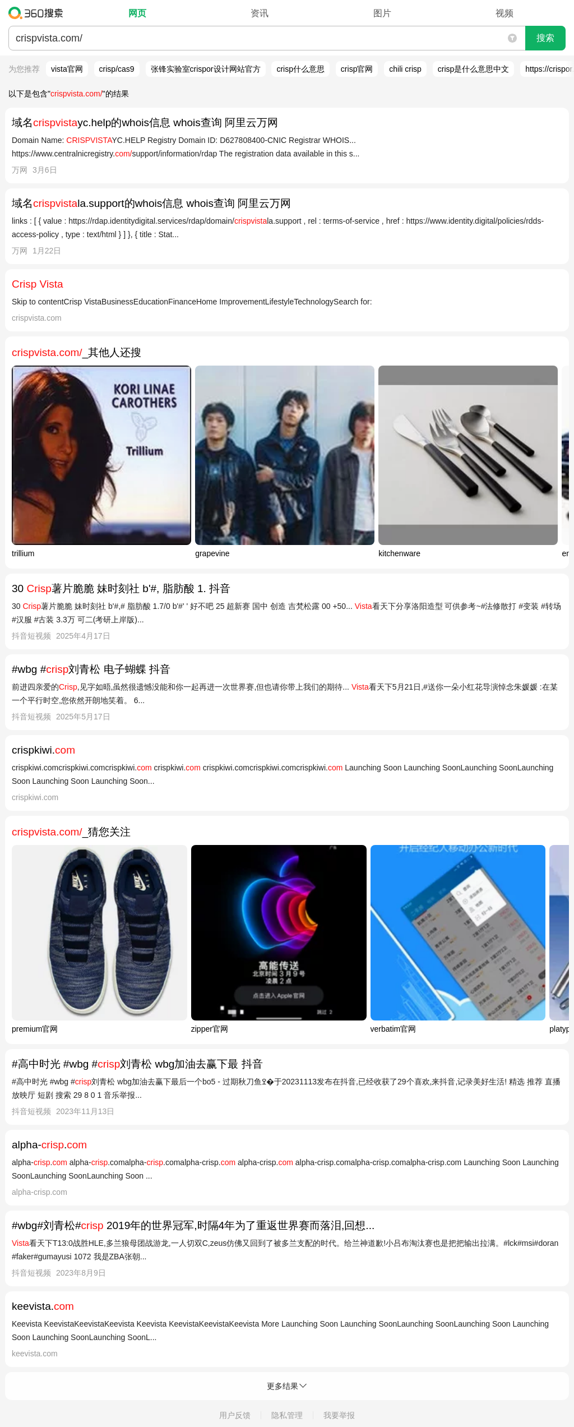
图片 (382, 13)
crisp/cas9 (117, 68)
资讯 (260, 13)
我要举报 (339, 1415)
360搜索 (38, 13)
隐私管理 (287, 1415)
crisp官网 (357, 68)
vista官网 (67, 68)
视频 (504, 13)
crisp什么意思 (300, 68)
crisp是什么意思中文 (474, 68)
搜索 (545, 38)
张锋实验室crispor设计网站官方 (206, 68)
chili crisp (405, 68)
